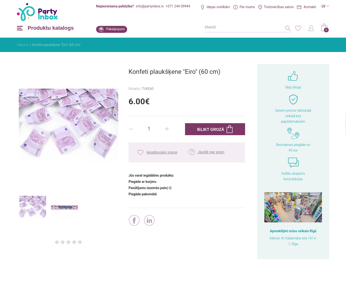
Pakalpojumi (115, 29)
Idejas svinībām (218, 7)
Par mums (247, 7)
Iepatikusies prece (161, 152)
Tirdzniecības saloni (279, 7)
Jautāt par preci (211, 152)
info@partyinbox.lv (150, 6)
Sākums (23, 45)
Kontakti (310, 7)
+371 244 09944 (178, 6)
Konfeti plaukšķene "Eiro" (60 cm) (56, 45)
